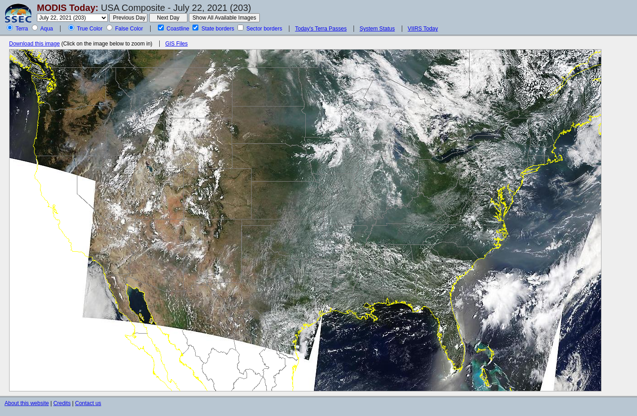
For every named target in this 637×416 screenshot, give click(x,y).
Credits (62, 403)
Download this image (34, 44)
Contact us (88, 403)
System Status (376, 28)
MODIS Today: (67, 8)
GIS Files (176, 44)
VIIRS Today (423, 28)
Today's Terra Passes (320, 28)
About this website (27, 403)
